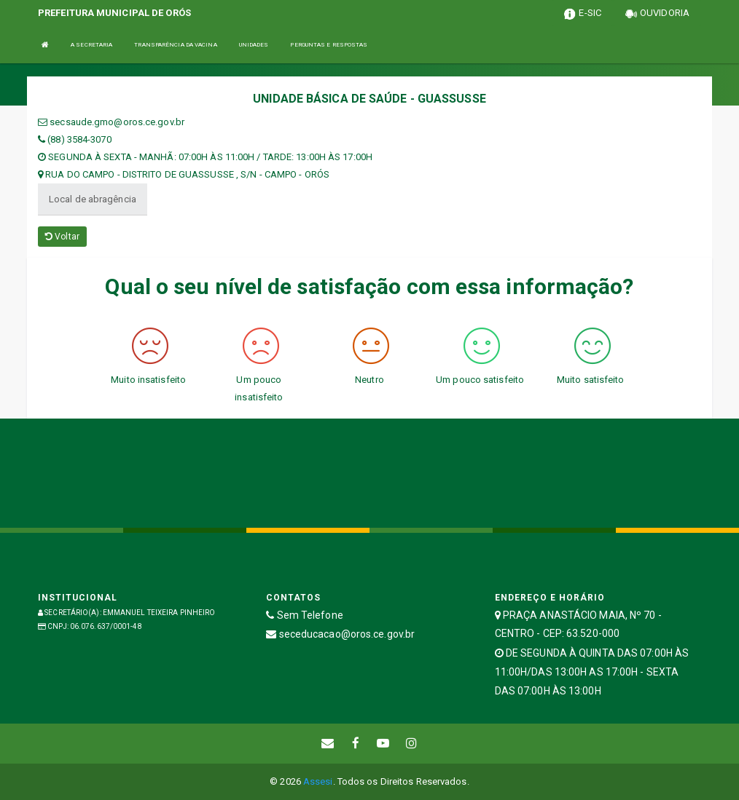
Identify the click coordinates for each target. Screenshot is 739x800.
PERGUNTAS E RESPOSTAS (328, 44)
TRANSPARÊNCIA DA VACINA (175, 44)
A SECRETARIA (91, 44)
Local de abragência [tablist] (92, 199)
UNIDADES (254, 44)
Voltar (62, 236)
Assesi (318, 781)
